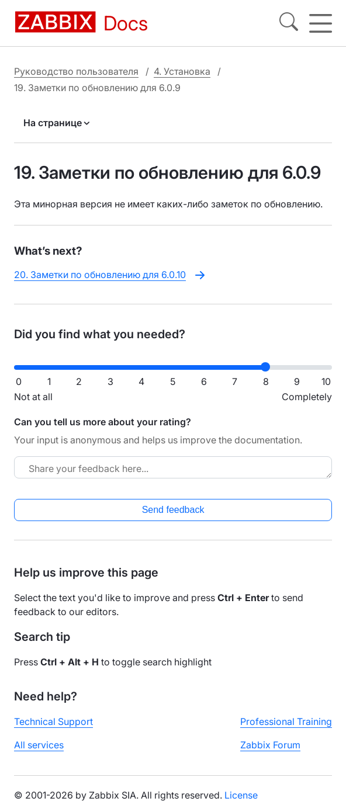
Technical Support (53, 721)
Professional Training (286, 721)
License (241, 795)
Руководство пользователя (76, 71)
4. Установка (182, 71)
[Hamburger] (320, 23)
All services (39, 745)
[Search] (288, 23)
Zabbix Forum (270, 745)
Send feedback (173, 510)
